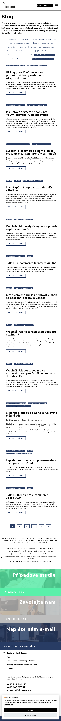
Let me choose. (8, 705)
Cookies (10, 668)
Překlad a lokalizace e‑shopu (45, 51)
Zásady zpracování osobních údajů (22, 664)
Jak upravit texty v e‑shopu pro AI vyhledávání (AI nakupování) (27, 113)
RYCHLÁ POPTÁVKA (45, 5)
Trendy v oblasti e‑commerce (44, 55)
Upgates (19, 239)
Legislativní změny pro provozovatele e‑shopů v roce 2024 (31, 461)
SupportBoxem (13, 347)
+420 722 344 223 (16, 684)
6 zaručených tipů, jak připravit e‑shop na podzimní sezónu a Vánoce (31, 296)
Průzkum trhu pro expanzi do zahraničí (19, 55)
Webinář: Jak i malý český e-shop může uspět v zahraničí (32, 227)
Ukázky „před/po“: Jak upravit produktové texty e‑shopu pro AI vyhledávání (26, 75)
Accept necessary (30, 715)
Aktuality (24, 39)
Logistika (22, 47)
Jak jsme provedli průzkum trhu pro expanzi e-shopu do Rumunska (30, 548)
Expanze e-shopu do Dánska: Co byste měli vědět (31, 414)
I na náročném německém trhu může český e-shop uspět (31, 561)
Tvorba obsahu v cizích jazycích (18, 59)
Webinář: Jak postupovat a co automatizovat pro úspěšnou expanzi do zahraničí (31, 373)
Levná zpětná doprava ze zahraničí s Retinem (29, 189)
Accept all (30, 710)
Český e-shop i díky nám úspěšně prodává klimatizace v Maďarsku (30, 551)
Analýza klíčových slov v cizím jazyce (43, 39)
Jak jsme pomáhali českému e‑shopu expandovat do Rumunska (30, 554)
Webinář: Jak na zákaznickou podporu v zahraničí (31, 333)
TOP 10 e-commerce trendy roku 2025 (31, 263)
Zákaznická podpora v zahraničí (42, 59)
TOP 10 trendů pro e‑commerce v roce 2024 (27, 496)
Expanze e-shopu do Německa (18, 43)
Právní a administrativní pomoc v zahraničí (19, 51)
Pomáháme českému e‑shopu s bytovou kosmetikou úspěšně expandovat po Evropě (30, 557)
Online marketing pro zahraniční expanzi (41, 47)
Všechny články (11, 39)
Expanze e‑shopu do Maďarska (42, 43)
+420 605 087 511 (16, 619)
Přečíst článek (16, 93)
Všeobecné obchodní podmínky (21, 661)
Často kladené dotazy (17, 653)
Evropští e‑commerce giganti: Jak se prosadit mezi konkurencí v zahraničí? (31, 152)
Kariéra (10, 657)
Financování (10, 47)
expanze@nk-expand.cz (19, 646)
